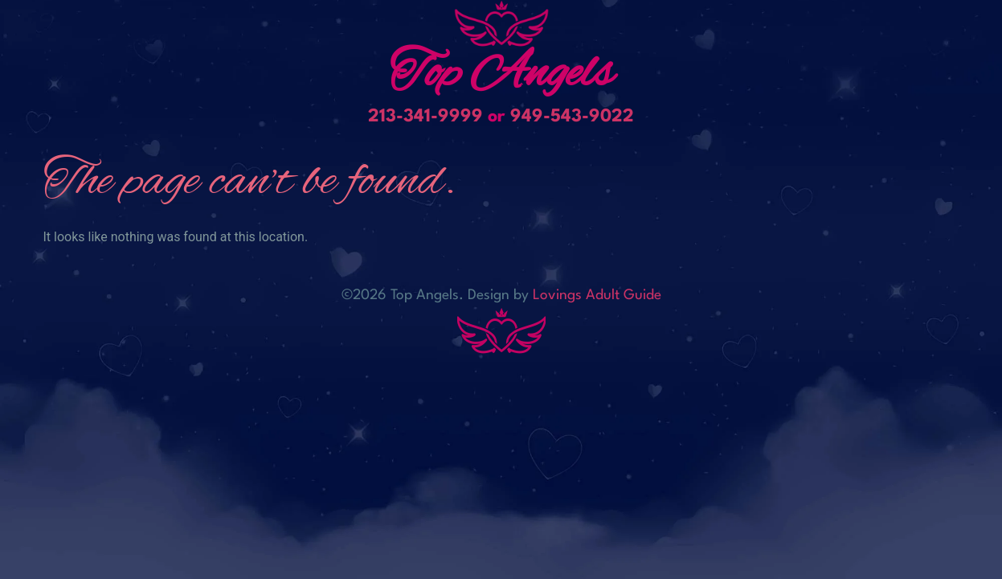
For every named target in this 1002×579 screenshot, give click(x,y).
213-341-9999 (425, 116)
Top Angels (501, 75)
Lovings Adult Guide (597, 295)
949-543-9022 (572, 116)
